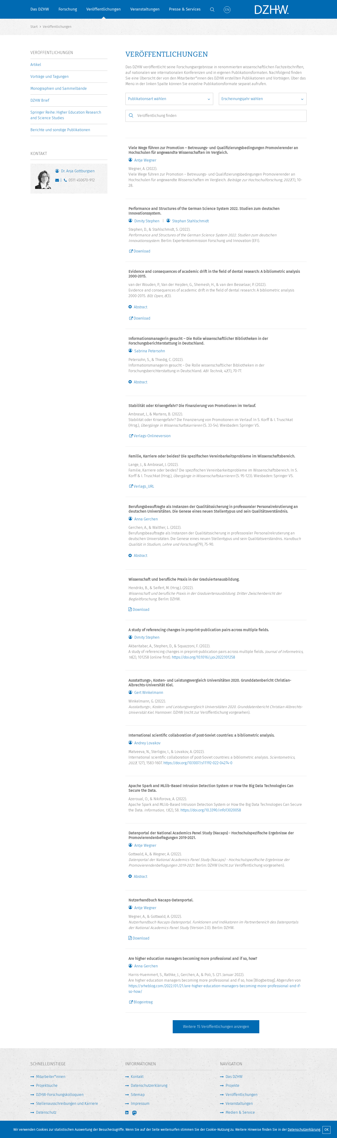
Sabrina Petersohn (149, 351)
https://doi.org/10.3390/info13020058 (210, 810)
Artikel (35, 64)
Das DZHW (39, 9)
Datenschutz (46, 1112)
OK (326, 1130)
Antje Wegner (145, 160)
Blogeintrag (143, 1002)
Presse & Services (185, 9)
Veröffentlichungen (103, 9)
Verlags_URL (144, 486)
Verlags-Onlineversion (152, 436)
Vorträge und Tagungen (49, 76)
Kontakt (137, 1076)
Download (142, 251)
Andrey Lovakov (147, 743)
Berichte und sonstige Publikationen (60, 130)
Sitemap (138, 1094)
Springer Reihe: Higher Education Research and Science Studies (65, 115)
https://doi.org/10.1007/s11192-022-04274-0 (197, 763)
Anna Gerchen (146, 519)
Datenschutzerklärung (304, 1130)
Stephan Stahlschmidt (190, 221)
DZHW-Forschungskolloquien (60, 1094)
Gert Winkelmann (148, 693)
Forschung (68, 9)
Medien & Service (240, 1112)
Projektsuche (47, 1085)
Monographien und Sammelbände (58, 88)
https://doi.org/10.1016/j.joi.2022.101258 (203, 657)
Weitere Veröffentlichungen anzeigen (216, 1026)
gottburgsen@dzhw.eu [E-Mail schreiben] (58, 181)
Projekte (232, 1085)
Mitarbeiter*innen (50, 1076)
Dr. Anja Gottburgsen (78, 171)
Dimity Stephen (146, 221)
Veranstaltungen (145, 9)
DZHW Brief (39, 100)
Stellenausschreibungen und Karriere (67, 1103)
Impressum (140, 1103)
